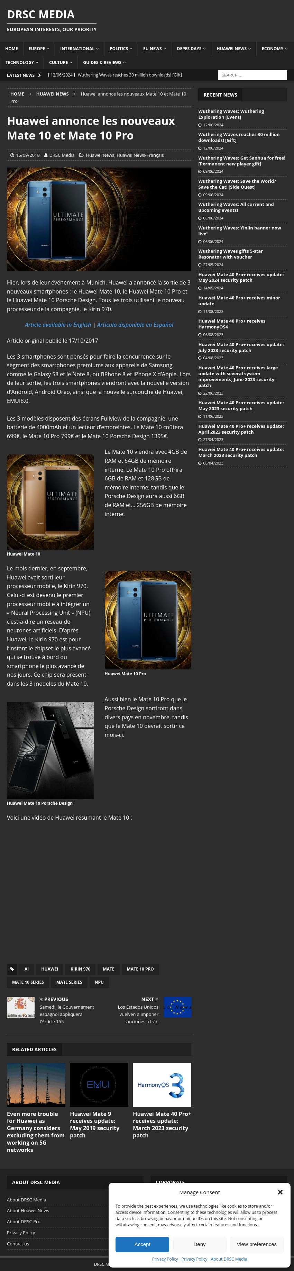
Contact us (18, 1244)
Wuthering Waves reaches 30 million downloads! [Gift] (238, 137)
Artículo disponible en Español (135, 324)
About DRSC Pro (23, 1221)
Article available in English (58, 324)
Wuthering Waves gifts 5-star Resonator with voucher (230, 254)
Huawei (49, 969)
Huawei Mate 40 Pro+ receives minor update (239, 301)
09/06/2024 (213, 171)
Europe (37, 49)
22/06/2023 (213, 393)
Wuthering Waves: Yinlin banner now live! (239, 231)
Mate (108, 969)
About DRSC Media (229, 1259)
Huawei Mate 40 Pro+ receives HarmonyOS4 (231, 324)
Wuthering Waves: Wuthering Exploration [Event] (231, 114)
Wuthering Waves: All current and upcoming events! (236, 207)
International (77, 49)
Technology (20, 62)
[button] (280, 1192)
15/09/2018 (28, 155)
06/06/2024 (213, 241)
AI (27, 969)
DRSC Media (62, 155)
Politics (119, 49)
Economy (272, 49)
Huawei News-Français (140, 155)
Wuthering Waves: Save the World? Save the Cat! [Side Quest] (237, 184)
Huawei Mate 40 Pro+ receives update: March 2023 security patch (162, 1124)
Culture (58, 62)
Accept (142, 1244)
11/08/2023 (213, 311)
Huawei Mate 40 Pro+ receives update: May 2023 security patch (241, 405)
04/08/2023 (213, 357)
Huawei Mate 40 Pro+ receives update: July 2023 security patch (241, 347)
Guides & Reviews (102, 62)
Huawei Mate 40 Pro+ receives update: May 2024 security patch (241, 277)
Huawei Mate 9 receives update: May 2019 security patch (94, 1124)
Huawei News (232, 49)
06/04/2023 (213, 463)
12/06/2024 (213, 124)
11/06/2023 (213, 416)
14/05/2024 (213, 287)
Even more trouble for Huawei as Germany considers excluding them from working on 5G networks (36, 1132)
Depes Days (189, 49)
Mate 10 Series (28, 982)
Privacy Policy (165, 1259)
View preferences (257, 1244)
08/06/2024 (213, 217)
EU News (152, 49)
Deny (199, 1244)
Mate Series (69, 982)
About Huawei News (28, 1210)
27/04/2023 (213, 439)
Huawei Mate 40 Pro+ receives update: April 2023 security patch (241, 429)
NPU (99, 982)
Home (11, 49)
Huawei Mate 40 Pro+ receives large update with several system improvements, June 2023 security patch (238, 376)
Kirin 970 (80, 969)
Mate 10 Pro (140, 969)
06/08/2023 (213, 334)
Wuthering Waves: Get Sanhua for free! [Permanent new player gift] (241, 161)
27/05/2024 (213, 264)
